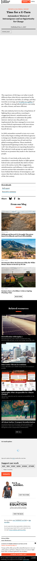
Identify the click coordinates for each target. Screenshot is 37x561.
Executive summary (9, 192)
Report (26, 9)
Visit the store (24, 495)
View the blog (18, 514)
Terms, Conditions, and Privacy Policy (17, 529)
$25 (3, 466)
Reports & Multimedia (15, 9)
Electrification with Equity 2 (11, 337)
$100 (13, 466)
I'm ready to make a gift (18, 554)
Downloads (6, 31)
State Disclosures (6, 540)
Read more (18, 296)
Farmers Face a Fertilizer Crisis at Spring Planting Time (16, 292)
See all (18, 432)
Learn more (26, 559)
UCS (14, 458)
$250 (19, 466)
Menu (33, 1)
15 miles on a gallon (25, 102)
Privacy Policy (5, 538)
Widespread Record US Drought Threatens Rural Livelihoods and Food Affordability (17, 235)
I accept (34, 557)
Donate (25, 1)
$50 (8, 466)
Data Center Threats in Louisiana (13, 364)
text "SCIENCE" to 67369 (20, 520)
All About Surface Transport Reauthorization (18, 422)
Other (31, 466)
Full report (6, 188)
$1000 (24, 466)
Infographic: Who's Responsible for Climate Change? (17, 393)
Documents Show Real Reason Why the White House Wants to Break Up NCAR (18, 263)
